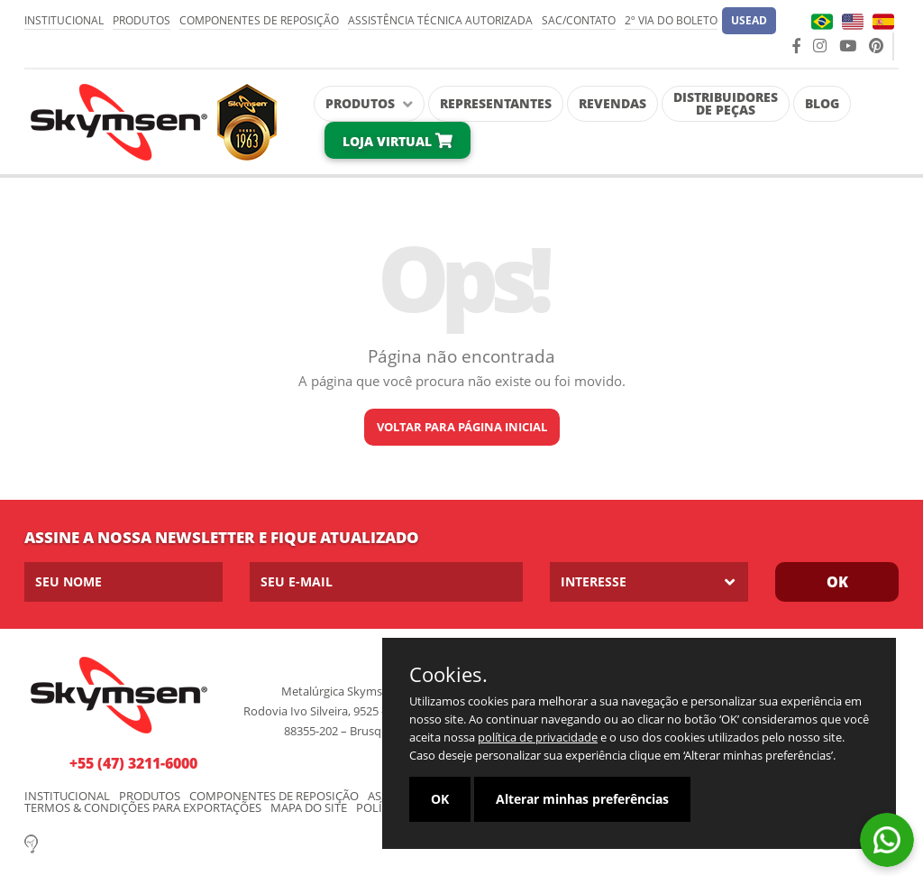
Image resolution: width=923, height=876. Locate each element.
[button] (749, 20)
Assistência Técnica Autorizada (440, 20)
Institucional (64, 20)
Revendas (612, 103)
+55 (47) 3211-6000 (133, 763)
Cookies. (448, 674)
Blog (822, 103)
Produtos (141, 20)
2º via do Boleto (671, 20)
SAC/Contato (579, 20)
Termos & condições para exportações (142, 808)
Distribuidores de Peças (725, 103)
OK (440, 798)
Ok (837, 582)
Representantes (496, 103)
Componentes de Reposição (259, 20)
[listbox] (649, 582)
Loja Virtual (397, 141)
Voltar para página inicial (462, 427)
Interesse (593, 581)
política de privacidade (538, 737)
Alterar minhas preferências (582, 798)
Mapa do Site (308, 808)
